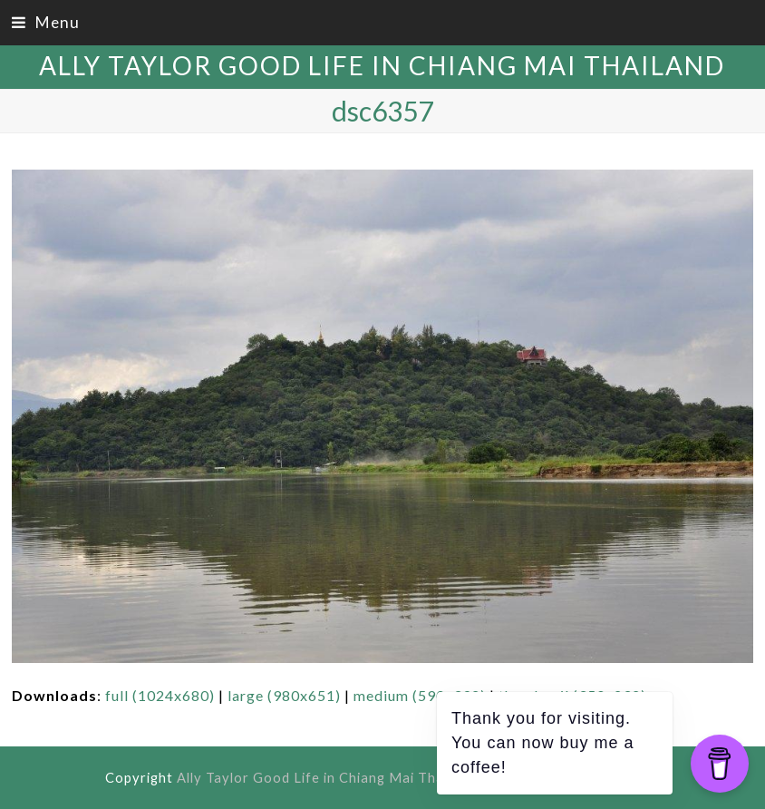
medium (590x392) (419, 695)
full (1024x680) (160, 695)
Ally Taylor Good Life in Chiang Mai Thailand (382, 65)
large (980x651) (284, 695)
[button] (46, 22)
